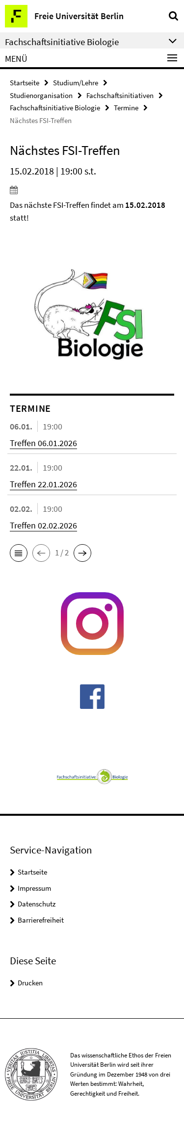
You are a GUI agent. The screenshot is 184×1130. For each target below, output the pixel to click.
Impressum (34, 888)
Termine (126, 107)
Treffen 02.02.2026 (43, 525)
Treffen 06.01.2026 (43, 443)
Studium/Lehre (75, 82)
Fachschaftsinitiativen (120, 95)
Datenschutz (36, 903)
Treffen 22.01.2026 (43, 484)
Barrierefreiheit (41, 920)
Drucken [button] (30, 982)
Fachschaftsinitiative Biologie (55, 107)
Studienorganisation (41, 95)
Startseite (24, 82)
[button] (18, 553)
